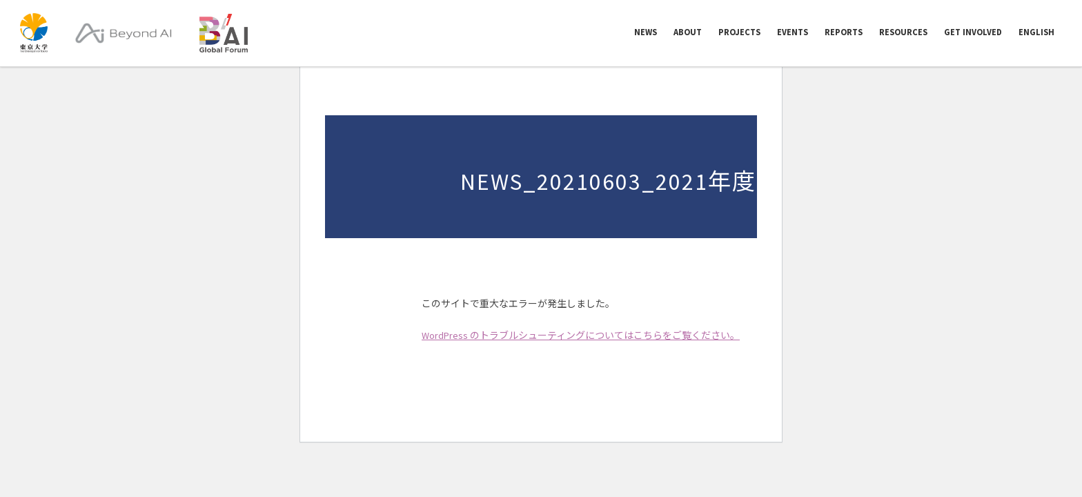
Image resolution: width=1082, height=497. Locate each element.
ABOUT (687, 33)
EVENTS (792, 33)
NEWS (645, 33)
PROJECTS (739, 33)
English (1036, 33)
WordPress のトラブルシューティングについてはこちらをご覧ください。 (581, 335)
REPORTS (844, 33)
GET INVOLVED (973, 33)
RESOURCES (903, 33)
